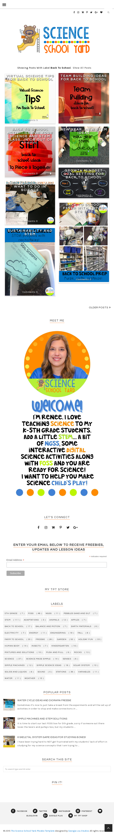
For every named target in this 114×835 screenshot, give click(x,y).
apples (75, 620)
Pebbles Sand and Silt (77, 613)
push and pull (55, 652)
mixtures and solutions (19, 652)
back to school (14, 626)
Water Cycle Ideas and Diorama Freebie (44, 700)
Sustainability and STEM (30, 232)
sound (41, 672)
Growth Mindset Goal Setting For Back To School (84, 174)
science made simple (38, 659)
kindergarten (60, 646)
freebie (40, 639)
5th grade (11, 613)
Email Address (15, 560)
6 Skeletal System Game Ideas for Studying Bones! (51, 737)
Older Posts (98, 307)
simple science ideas (49, 665)
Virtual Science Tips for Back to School (30, 77)
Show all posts (82, 67)
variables (84, 672)
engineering (58, 633)
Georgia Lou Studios (78, 831)
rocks (78, 652)
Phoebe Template (46, 831)
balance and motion (48, 626)
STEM (8, 620)
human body (12, 646)
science (9, 659)
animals (54, 620)
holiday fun (85, 639)
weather (30, 678)
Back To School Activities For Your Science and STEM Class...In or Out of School (30, 136)
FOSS (31, 613)
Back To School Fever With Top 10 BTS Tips (83, 208)
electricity (12, 633)
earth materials (81, 626)
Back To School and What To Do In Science (30, 187)
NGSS (49, 613)
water (9, 678)
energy (33, 633)
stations (61, 672)
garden (61, 639)
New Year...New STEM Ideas (83, 131)
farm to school (14, 639)
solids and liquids (16, 672)
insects (36, 646)
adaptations (31, 620)
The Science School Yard (23, 831)
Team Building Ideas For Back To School (83, 77)
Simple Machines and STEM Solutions (42, 719)
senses (67, 659)
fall (80, 633)
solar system (81, 665)
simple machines (15, 665)
